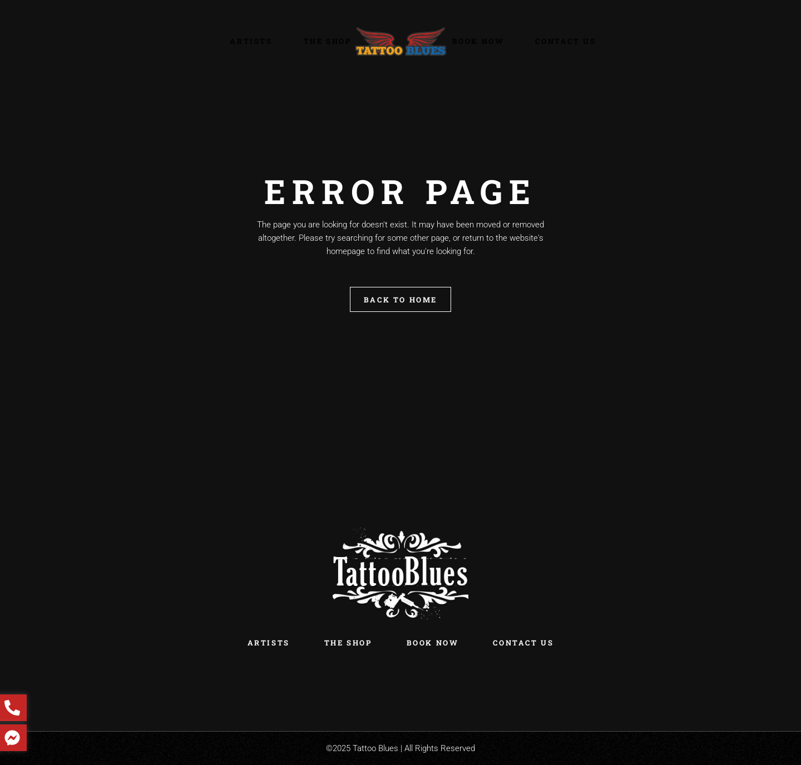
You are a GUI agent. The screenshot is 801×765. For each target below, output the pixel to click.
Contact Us (523, 643)
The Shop (348, 643)
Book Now (433, 643)
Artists (269, 643)
